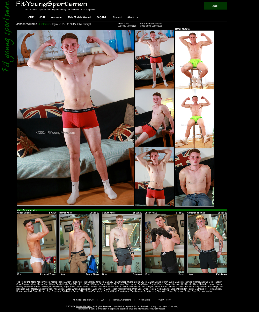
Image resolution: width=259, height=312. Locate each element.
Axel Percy (83, 282)
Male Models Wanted (79, 17)
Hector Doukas (41, 286)
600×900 (122, 26)
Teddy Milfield (110, 291)
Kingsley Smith (45, 289)
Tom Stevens (150, 291)
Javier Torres (161, 286)
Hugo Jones (69, 286)
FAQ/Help (102, 17)
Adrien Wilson (43, 282)
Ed (70, 284)
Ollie (173, 289)
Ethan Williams (92, 284)
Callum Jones (154, 282)
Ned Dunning (163, 289)
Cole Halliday (215, 282)
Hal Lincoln (186, 284)
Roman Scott (215, 289)
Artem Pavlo (71, 282)
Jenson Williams (175, 286)
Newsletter (57, 17)
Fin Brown (119, 284)
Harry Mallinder (200, 284)
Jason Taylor (147, 286)
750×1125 (132, 26)
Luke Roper (111, 289)
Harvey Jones (215, 284)
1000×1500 (145, 26)
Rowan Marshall (24, 291)
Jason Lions (134, 286)
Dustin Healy (62, 284)
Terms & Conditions (122, 300)
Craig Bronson (23, 284)
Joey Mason (200, 286)
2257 (103, 300)
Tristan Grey (190, 291)
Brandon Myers (125, 282)
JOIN (42, 17)
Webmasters (144, 300)
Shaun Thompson (93, 291)
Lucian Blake (85, 289)
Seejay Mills (78, 291)
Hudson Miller (55, 286)
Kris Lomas (59, 289)
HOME (30, 17)
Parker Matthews (196, 289)
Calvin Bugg (168, 282)
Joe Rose (189, 286)
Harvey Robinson (24, 286)
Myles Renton (149, 289)
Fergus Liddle (106, 284)
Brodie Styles (140, 282)
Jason (125, 286)
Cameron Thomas (183, 282)
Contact (117, 17)
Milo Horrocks (124, 289)
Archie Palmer (57, 282)
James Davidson (99, 286)
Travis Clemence (175, 291)
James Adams (83, 286)
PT (206, 289)
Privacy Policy (164, 300)
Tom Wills (161, 291)
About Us (132, 17)
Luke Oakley (98, 289)
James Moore (114, 286)
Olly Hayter (181, 289)
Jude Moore (31, 289)
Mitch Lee (137, 289)
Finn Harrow (130, 284)
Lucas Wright (72, 289)
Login (215, 5)
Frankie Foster (156, 284)
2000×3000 (157, 26)
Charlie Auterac (200, 282)
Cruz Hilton (49, 284)
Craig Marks (37, 284)
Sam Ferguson (54, 291)
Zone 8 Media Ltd (84, 306)
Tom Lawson (136, 291)
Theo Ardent (123, 291)
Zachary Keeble (204, 291)
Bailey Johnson (96, 282)
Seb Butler (67, 291)
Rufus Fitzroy (39, 291)
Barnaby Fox (111, 282)
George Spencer (172, 284)
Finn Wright (142, 284)
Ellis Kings (78, 284)
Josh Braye (213, 286)
